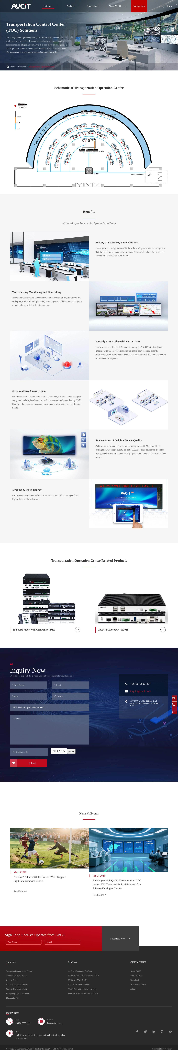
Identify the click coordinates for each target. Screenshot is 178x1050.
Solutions (47, 7)
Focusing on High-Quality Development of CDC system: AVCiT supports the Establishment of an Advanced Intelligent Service (122, 882)
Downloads (134, 977)
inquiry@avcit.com (140, 693)
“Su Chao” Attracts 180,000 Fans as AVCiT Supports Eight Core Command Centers (40, 877)
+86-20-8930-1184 (140, 685)
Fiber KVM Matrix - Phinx (79, 982)
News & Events (89, 814)
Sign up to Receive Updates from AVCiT (41, 931)
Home (12, 67)
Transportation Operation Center (41, 67)
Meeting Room (12, 995)
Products (69, 6)
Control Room (12, 977)
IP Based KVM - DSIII (77, 977)
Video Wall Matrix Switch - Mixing (82, 986)
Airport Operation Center (16, 973)
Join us (133, 986)
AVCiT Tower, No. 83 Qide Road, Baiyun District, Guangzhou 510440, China (144, 705)
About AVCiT (114, 6)
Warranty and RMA (138, 982)
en (168, 6)
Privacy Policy (166, 1046)
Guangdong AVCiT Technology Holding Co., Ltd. (36, 1046)
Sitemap (155, 1046)
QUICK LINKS (138, 958)
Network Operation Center (16, 982)
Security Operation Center (16, 986)
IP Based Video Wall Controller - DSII (83, 973)
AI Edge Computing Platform (80, 969)
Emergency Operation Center (17, 991)
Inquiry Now (138, 6)
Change (71, 753)
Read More (20, 889)
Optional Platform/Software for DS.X (83, 991)
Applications (91, 6)
